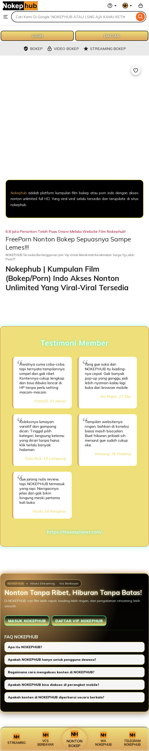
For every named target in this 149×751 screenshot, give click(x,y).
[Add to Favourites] (136, 70)
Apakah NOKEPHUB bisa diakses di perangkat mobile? (53, 685)
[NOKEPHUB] (74, 155)
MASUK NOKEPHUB (27, 620)
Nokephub (18, 193)
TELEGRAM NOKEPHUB (132, 739)
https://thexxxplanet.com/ (74, 532)
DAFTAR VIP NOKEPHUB (79, 620)
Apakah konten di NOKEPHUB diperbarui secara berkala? (56, 697)
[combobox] (73, 16)
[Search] (140, 16)
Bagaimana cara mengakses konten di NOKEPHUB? (51, 672)
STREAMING (16, 739)
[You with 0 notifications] (127, 5)
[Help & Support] (112, 5)
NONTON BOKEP (74, 739)
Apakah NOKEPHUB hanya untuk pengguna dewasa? (52, 660)
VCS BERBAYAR (45, 739)
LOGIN (37, 35)
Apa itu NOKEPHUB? (25, 647)
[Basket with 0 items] (140, 5)
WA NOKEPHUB (103, 739)
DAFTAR (111, 35)
